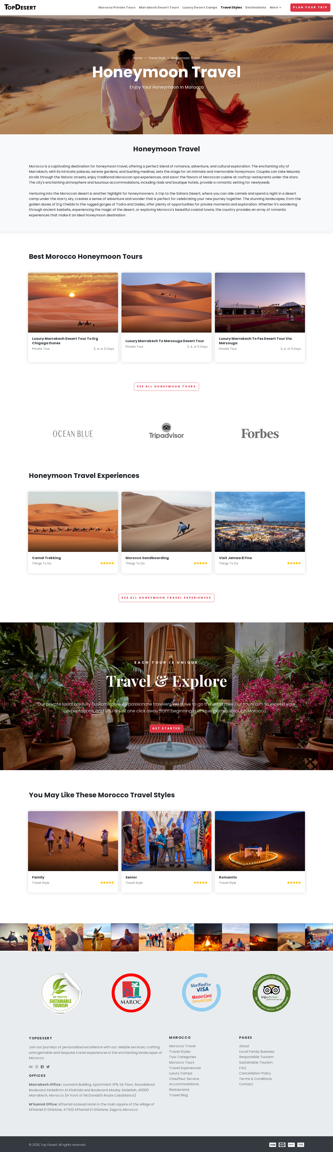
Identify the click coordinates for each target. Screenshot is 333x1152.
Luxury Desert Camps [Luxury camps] (199, 7)
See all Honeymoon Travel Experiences (166, 597)
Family (38, 877)
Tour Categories (182, 1056)
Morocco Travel (182, 1046)
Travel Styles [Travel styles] (231, 7)
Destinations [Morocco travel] (255, 7)
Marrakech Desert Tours (159, 7)
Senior (131, 877)
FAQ (242, 1068)
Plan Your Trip (310, 7)
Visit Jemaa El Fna (235, 557)
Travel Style (156, 58)
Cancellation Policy (255, 1073)
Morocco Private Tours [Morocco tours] (116, 7)
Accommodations (184, 1084)
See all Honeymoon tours (166, 386)
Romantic (228, 877)
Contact (246, 1084)
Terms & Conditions (255, 1078)
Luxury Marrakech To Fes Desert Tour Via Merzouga (255, 341)
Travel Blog (178, 1095)
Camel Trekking (46, 557)
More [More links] (274, 7)
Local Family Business (256, 1051)
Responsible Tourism (256, 1056)
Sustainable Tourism (256, 1062)
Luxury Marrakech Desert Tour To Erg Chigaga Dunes (65, 341)
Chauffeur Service (184, 1078)
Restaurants (179, 1089)
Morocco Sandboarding (147, 557)
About (244, 1046)
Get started (166, 728)
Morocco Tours (181, 1062)
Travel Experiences (185, 1068)
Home (137, 58)
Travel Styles (179, 1051)
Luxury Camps (180, 1073)
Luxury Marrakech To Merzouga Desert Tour (165, 341)
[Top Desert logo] (22, 7)
